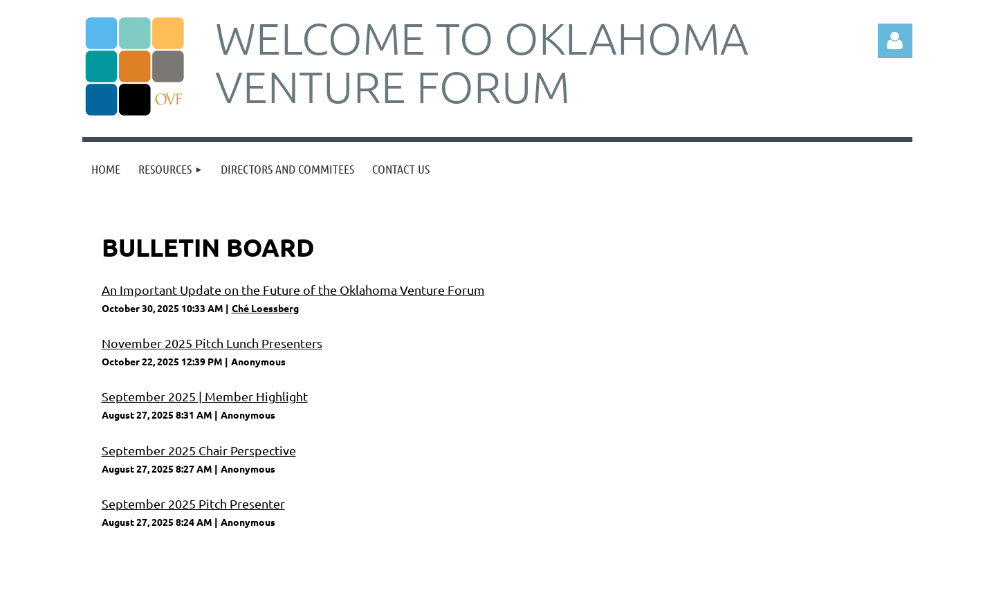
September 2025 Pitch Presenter (193, 503)
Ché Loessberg (265, 308)
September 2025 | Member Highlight (205, 396)
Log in (895, 41)
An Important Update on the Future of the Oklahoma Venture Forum (293, 289)
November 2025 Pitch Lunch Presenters (212, 343)
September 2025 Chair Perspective (199, 450)
